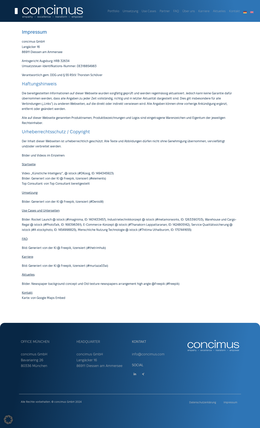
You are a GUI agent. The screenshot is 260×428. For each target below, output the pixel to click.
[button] (8, 419)
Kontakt (234, 11)
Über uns (188, 11)
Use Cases (149, 11)
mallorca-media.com (108, 307)
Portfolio (113, 11)
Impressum (230, 402)
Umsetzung (130, 11)
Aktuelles (219, 11)
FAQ (176, 11)
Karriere (204, 11)
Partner (165, 11)
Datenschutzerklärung (202, 402)
